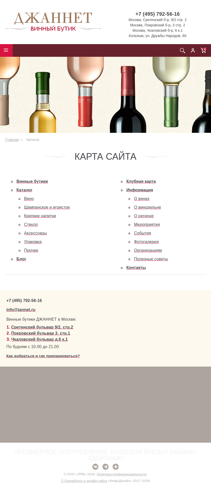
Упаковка (33, 242)
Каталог (24, 190)
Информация (139, 190)
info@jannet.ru (21, 310)
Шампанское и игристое (47, 207)
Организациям (148, 250)
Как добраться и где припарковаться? (43, 356)
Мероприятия (147, 224)
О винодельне (147, 207)
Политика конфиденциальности (121, 474)
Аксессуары (35, 233)
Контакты (136, 267)
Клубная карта (141, 181)
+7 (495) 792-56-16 (157, 14)
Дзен (116, 467)
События (142, 233)
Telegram (105, 467)
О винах (141, 198)
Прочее (31, 250)
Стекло (31, 224)
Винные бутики (32, 181)
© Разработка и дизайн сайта (84, 481)
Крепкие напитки (40, 216)
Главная (12, 140)
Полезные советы (151, 259)
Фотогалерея (146, 242)
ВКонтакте (95, 467)
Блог (21, 259)
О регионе (144, 216)
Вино (29, 198)
